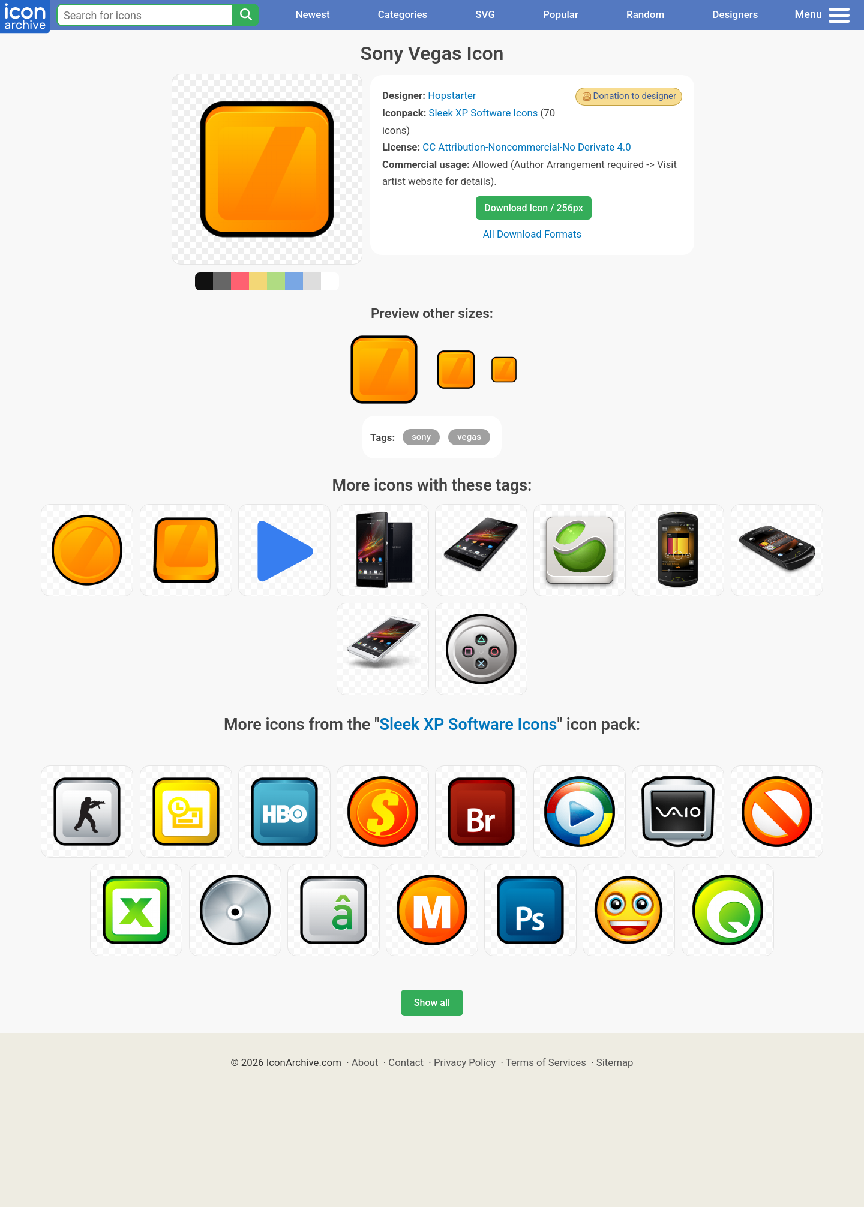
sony (421, 436)
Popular (560, 14)
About (365, 1062)
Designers (735, 14)
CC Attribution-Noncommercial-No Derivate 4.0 (526, 147)
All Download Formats (532, 234)
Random (645, 14)
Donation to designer (634, 96)
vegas (469, 436)
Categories (403, 14)
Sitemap (615, 1062)
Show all (432, 1002)
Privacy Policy (465, 1062)
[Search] (245, 15)
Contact (406, 1062)
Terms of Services (546, 1062)
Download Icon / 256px (533, 208)
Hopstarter (452, 95)
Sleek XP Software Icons (483, 113)
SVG (485, 14)
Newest (312, 14)
